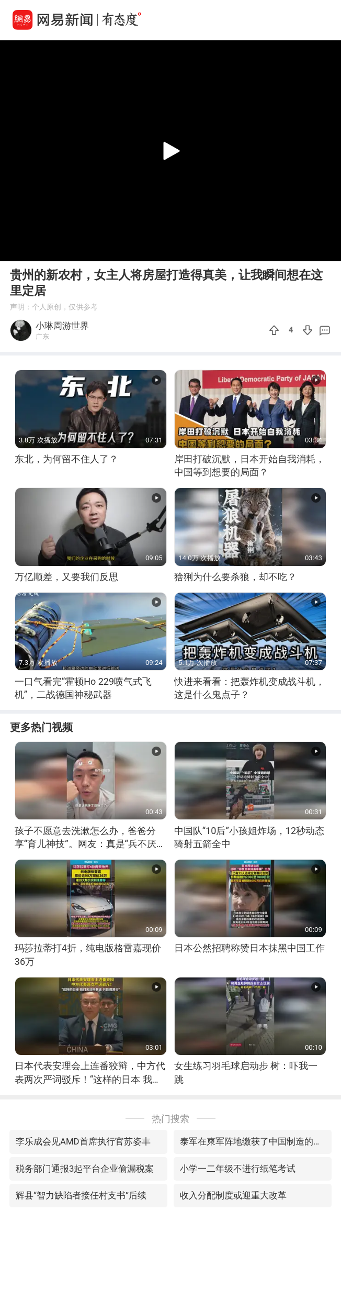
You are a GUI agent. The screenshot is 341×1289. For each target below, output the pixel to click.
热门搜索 (170, 1118)
